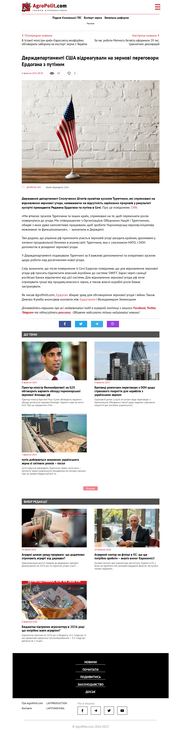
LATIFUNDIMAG (55, 707)
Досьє (90, 691)
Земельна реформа (116, 18)
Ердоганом (88, 299)
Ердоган (62, 295)
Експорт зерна (93, 18)
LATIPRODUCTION (57, 702)
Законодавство (91, 684)
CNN (134, 207)
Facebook (139, 308)
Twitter (151, 308)
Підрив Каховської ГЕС (66, 18)
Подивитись (90, 677)
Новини (90, 662)
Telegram (28, 312)
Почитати (90, 670)
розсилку (65, 312)
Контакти (27, 707)
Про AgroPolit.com (32, 702)
